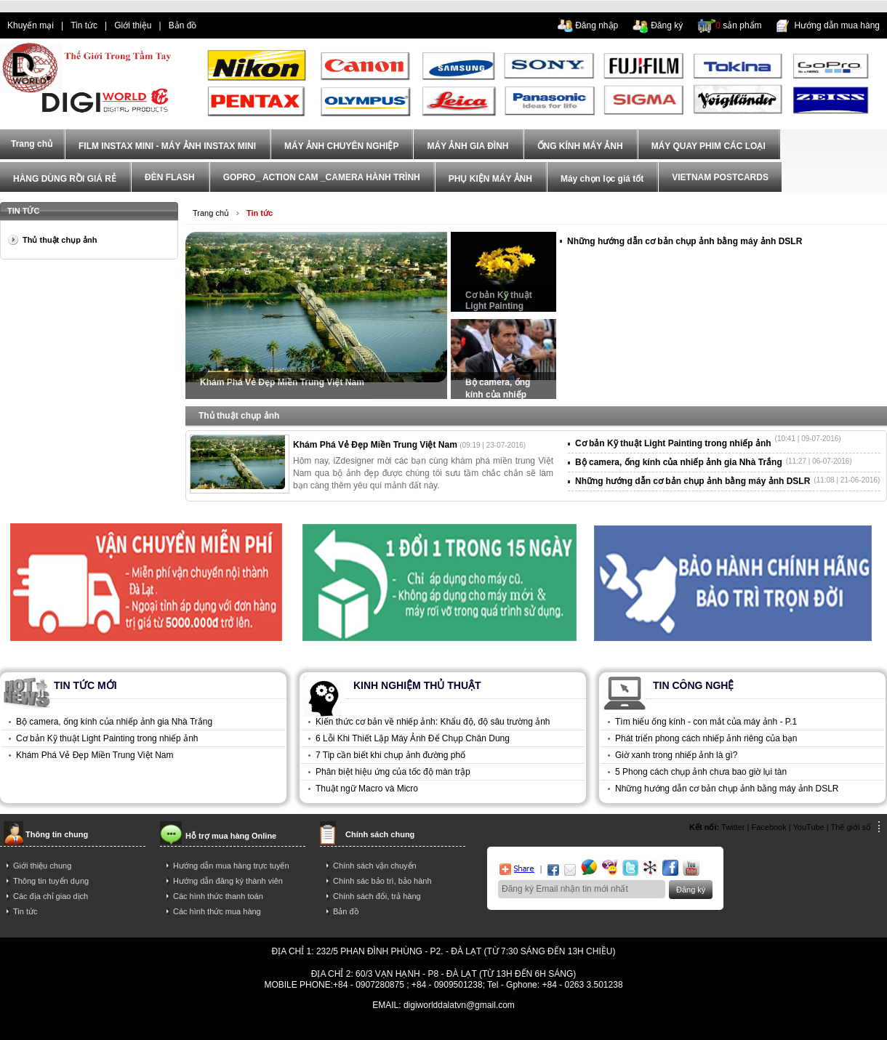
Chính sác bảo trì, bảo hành (382, 880)
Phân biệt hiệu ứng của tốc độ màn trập (393, 772)
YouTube (808, 827)
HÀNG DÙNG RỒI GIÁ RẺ (64, 179)
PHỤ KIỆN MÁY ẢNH (490, 179)
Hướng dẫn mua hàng (837, 25)
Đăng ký (667, 25)
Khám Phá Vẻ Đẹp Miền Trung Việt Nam (282, 382)
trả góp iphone (520, 1027)
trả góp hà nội (678, 1027)
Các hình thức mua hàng (217, 911)
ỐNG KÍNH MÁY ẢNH (580, 146)
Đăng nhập (596, 25)
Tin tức (84, 25)
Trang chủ (211, 213)
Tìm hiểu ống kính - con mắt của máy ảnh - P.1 (706, 722)
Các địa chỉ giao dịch (50, 896)
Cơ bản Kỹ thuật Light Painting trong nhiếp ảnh (498, 301)
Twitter (732, 827)
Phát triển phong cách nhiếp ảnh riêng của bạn (706, 738)
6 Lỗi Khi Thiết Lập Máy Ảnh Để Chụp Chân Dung (413, 738)
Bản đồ (183, 25)
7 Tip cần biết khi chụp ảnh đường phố (390, 755)
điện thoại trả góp (355, 1027)
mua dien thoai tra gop (441, 1027)
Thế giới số (851, 827)
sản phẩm (738, 25)
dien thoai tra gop (279, 1027)
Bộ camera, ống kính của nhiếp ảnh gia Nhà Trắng (503, 388)
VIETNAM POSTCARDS (720, 177)
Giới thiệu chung (42, 865)
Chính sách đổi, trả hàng (377, 896)
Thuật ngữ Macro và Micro (367, 788)
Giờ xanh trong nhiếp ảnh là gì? (676, 755)
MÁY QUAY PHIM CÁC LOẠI (708, 146)
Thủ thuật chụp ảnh (60, 239)
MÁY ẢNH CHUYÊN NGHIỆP (341, 146)
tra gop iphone (209, 1027)
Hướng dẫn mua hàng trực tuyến (231, 865)
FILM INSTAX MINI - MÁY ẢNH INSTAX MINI (167, 146)
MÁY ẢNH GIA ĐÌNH (467, 146)
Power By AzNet (443, 1015)
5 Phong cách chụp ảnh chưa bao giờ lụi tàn (701, 772)
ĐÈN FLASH (170, 177)
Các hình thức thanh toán (218, 896)
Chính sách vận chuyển (375, 865)
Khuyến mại (30, 25)
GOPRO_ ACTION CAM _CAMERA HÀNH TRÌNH (321, 177)
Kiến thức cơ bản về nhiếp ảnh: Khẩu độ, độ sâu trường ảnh (433, 722)
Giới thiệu (132, 25)
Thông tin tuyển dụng (51, 880)
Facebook (768, 827)
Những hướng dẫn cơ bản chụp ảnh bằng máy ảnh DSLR (684, 241)
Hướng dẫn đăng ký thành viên (228, 880)
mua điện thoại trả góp (600, 1027)
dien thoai (230, 25)
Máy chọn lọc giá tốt (602, 179)
